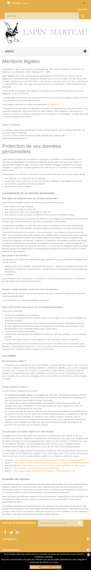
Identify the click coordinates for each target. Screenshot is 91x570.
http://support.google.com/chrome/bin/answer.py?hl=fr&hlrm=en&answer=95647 (50, 460)
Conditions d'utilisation (50, 567)
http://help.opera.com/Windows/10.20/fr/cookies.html (37, 468)
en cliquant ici (53, 104)
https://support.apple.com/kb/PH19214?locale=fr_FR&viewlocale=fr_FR (44, 471)
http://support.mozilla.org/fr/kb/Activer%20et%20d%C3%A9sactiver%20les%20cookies (51, 463)
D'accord (34, 567)
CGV (48, 246)
